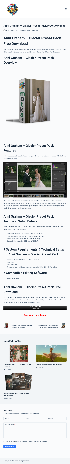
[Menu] (66, 9)
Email (28, 418)
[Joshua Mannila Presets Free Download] (51, 353)
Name (7, 418)
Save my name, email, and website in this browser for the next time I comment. (26, 441)
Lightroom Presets (25, 30)
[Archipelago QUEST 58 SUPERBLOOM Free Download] (18, 353)
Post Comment (9, 446)
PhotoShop (35, 30)
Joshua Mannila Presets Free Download (49, 365)
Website (50, 418)
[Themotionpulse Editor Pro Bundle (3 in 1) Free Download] (18, 381)
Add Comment (10, 425)
